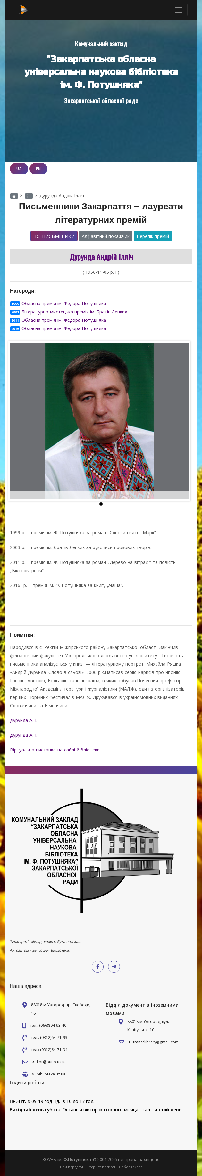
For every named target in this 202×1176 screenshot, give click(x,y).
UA (19, 168)
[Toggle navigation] (179, 10)
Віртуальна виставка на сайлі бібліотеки (55, 750)
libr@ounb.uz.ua (52, 1062)
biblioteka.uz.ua (51, 1074)
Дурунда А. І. (24, 735)
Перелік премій (153, 236)
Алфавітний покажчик (106, 236)
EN (38, 168)
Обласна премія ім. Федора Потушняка (63, 303)
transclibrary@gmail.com (156, 1042)
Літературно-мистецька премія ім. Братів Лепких (74, 312)
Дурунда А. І (23, 720)
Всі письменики (54, 236)
